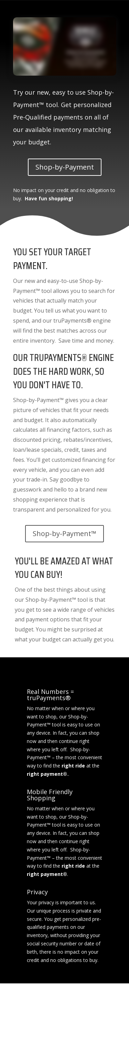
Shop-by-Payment (64, 167)
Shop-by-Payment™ (64, 533)
